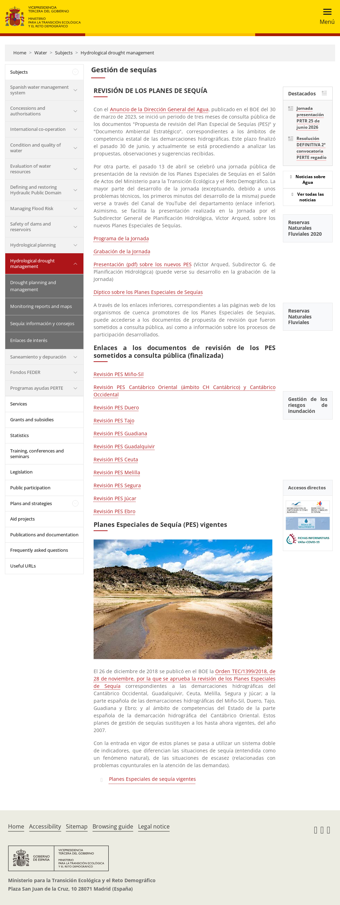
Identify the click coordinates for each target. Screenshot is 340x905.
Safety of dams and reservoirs (30, 227)
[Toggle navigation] (325, 16)
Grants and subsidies (32, 419)
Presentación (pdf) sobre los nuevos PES (143, 264)
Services (18, 404)
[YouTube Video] (308, 268)
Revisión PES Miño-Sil (119, 374)
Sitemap (77, 826)
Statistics (19, 435)
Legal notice (154, 826)
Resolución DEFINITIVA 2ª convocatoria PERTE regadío (311, 147)
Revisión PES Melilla (117, 472)
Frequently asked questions (39, 550)
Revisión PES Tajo (114, 420)
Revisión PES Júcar (115, 498)
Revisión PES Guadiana (120, 433)
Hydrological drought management (117, 52)
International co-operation (38, 129)
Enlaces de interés (28, 340)
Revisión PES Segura (117, 485)
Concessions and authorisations (27, 111)
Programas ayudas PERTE (36, 388)
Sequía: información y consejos (42, 323)
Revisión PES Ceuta (116, 459)
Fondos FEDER (25, 372)
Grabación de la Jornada (122, 251)
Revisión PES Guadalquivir (124, 446)
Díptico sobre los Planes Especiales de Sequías (148, 292)
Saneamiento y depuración (38, 357)
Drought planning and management (33, 286)
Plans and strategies (31, 503)
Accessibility (45, 826)
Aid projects (22, 519)
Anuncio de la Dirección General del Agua (159, 109)
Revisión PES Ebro (114, 511)
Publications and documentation (44, 534)
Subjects (64, 52)
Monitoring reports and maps (41, 306)
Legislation (21, 472)
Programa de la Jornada (121, 238)
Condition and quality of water (35, 148)
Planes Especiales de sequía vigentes (152, 779)
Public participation (30, 487)
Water (40, 52)
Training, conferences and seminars (37, 454)
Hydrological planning (33, 245)
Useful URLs (23, 566)
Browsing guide (113, 826)
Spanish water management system (39, 90)
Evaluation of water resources (30, 169)
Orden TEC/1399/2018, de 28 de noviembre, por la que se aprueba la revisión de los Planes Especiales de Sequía (185, 678)
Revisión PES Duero (116, 407)
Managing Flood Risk (31, 208)
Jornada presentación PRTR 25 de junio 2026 (310, 117)
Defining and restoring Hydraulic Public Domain (35, 190)
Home (19, 52)
